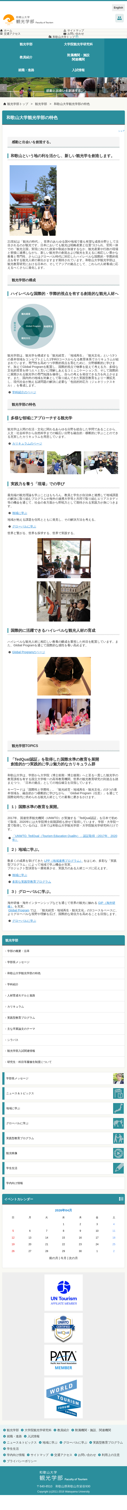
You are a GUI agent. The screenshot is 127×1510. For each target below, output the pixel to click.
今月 (63, 1273)
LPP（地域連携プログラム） (63, 875)
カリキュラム (15, 1021)
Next (123, 102)
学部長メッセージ (18, 977)
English (118, 7)
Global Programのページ (28, 667)
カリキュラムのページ (27, 458)
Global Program (18, 925)
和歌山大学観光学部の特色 (72, 119)
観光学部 (41, 119)
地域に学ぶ (19, 528)
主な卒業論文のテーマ (21, 1043)
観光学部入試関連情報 (21, 1065)
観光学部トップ (17, 119)
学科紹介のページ (24, 407)
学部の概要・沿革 (18, 966)
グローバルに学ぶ (24, 541)
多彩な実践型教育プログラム (31, 896)
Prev (3, 102)
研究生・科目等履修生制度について (29, 1076)
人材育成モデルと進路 (21, 1010)
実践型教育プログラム (21, 1032)
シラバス (12, 1054)
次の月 (73, 1273)
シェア (121, 146)
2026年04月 (63, 1225)
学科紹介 (12, 999)
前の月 (53, 1273)
